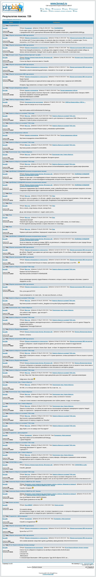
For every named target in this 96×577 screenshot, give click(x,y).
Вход (75, 11)
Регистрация (73, 9)
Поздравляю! (28, 28)
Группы (65, 9)
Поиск (47, 9)
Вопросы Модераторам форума (18, 329)
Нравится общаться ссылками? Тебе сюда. (21, 113)
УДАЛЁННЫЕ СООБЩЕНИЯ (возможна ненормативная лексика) (27, 171)
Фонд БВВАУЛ (28, 505)
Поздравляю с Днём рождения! (18, 432)
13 (85, 563)
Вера (10, 193)
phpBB (45, 573)
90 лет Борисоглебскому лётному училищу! (22, 545)
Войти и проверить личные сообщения (60, 11)
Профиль (44, 11)
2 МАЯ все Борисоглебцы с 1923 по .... (20, 99)
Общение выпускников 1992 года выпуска (21, 247)
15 (89, 563)
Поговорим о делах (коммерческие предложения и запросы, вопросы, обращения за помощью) (50, 484)
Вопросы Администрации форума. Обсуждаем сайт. (39, 57)
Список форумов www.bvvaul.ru (11, 19)
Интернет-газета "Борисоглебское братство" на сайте (25, 55)
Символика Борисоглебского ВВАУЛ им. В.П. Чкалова (25, 481)
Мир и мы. (27, 116)
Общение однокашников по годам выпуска (36, 38)
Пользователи (56, 9)
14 (87, 563)
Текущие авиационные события (18, 87)
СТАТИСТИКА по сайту (15, 462)
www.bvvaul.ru (58, 3)
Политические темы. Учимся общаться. (20, 152)
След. (92, 563)
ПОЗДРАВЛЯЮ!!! (14, 25)
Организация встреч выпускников (34, 102)
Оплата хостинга (14, 502)
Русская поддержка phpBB (48, 574)
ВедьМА (5, 28)
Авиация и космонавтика (31, 90)
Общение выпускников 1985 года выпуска (21, 74)
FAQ (42, 9)
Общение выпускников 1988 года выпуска (21, 35)
